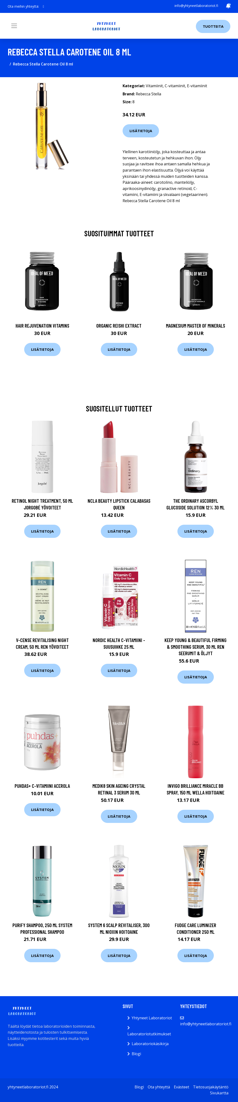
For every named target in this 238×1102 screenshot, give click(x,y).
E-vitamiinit (197, 85)
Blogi (136, 1053)
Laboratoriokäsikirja (150, 1043)
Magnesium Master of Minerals (195, 326)
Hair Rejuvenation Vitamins (42, 326)
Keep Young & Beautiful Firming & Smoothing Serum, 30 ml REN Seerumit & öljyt (195, 646)
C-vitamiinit (175, 85)
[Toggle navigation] (14, 25)
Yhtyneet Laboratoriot (152, 1018)
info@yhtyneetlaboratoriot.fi (196, 5)
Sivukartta (219, 1093)
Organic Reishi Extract (119, 326)
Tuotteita (213, 26)
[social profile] (43, 6)
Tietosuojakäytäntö (210, 1087)
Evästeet (181, 1087)
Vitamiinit (154, 85)
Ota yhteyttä (159, 1087)
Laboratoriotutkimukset (149, 1034)
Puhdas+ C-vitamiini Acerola (42, 786)
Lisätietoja (141, 130)
